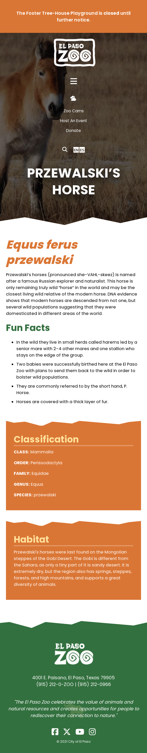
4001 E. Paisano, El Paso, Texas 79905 (73, 678)
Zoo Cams (74, 111)
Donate (73, 130)
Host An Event (73, 120)
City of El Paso (79, 741)
